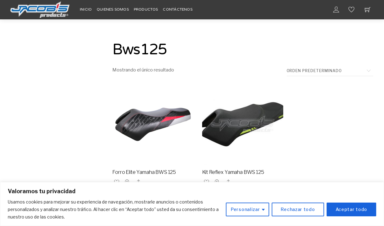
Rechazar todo (298, 209)
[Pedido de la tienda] (330, 71)
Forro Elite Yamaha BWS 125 (144, 172)
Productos (146, 9)
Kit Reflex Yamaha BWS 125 (233, 172)
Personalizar (245, 209)
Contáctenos (177, 9)
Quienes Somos (113, 9)
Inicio (86, 9)
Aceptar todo (351, 209)
